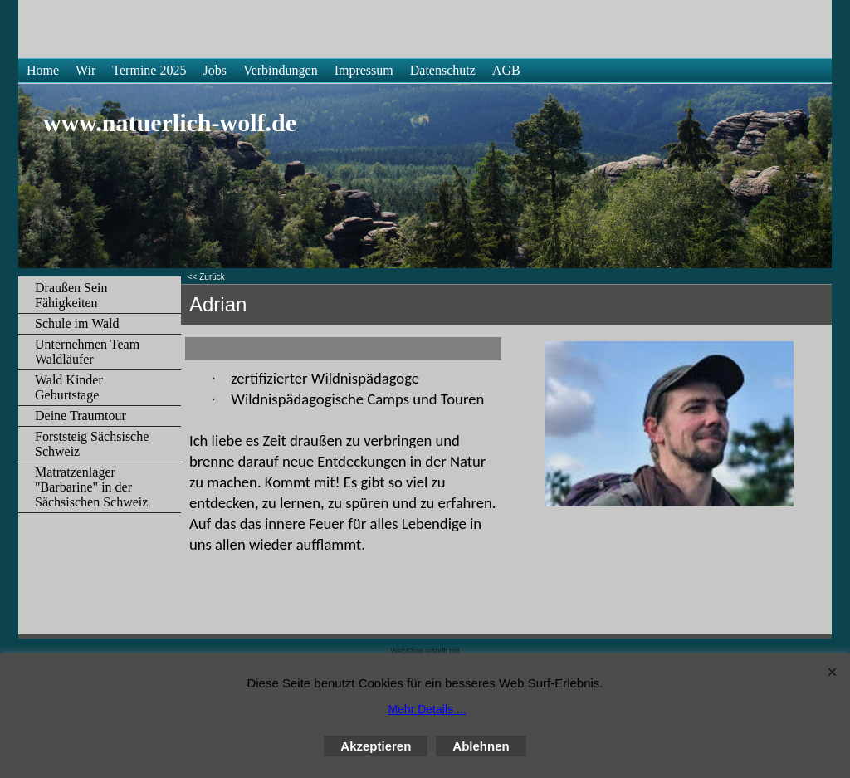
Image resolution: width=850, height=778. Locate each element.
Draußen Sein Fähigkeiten (71, 295)
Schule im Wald (77, 323)
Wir (85, 70)
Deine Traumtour (80, 416)
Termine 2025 (149, 70)
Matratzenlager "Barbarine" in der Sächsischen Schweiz (91, 487)
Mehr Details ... (427, 709)
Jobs (214, 70)
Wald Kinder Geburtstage (69, 387)
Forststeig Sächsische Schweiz (92, 443)
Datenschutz (443, 70)
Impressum (364, 70)
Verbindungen (280, 70)
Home (43, 70)
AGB (506, 70)
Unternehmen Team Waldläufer (87, 351)
